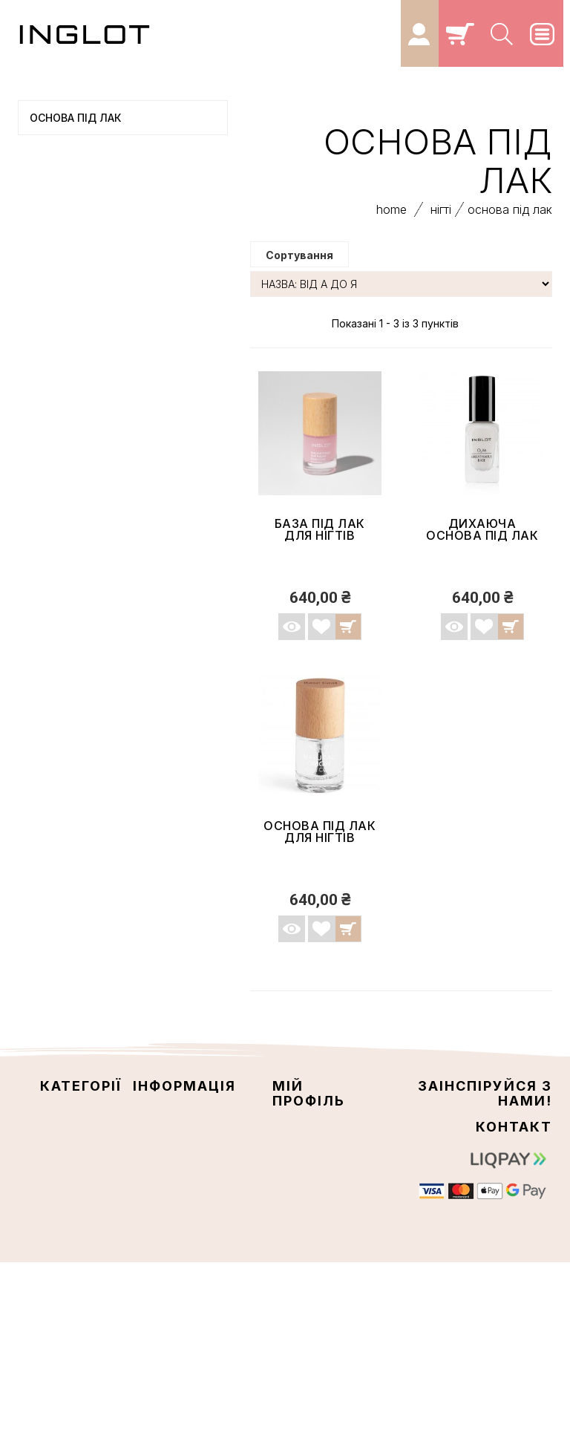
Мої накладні (308, 1149)
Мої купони (303, 1217)
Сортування (299, 261)
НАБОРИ (55, 506)
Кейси (52, 407)
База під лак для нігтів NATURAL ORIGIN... (320, 542)
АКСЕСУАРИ (64, 382)
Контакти (159, 1135)
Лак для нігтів (87, 307)
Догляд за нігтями (99, 257)
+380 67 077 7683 (504, 1240)
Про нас (154, 1177)
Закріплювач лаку (99, 332)
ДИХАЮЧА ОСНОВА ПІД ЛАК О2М (482, 542)
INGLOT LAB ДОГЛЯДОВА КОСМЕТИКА (93, 538)
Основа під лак (91, 283)
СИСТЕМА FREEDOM (82, 456)
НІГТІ (48, 233)
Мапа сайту (165, 1191)
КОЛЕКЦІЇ (58, 482)
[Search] (502, 33)
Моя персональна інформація (308, 1191)
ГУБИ (48, 208)
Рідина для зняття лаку (113, 357)
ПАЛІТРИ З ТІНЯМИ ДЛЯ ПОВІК (106, 569)
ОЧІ (45, 183)
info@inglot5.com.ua (493, 1278)
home (391, 216)
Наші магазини (173, 1120)
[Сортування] (401, 291)
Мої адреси (302, 1164)
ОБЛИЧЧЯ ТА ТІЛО (78, 158)
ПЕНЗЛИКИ (62, 432)
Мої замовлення (317, 1134)
